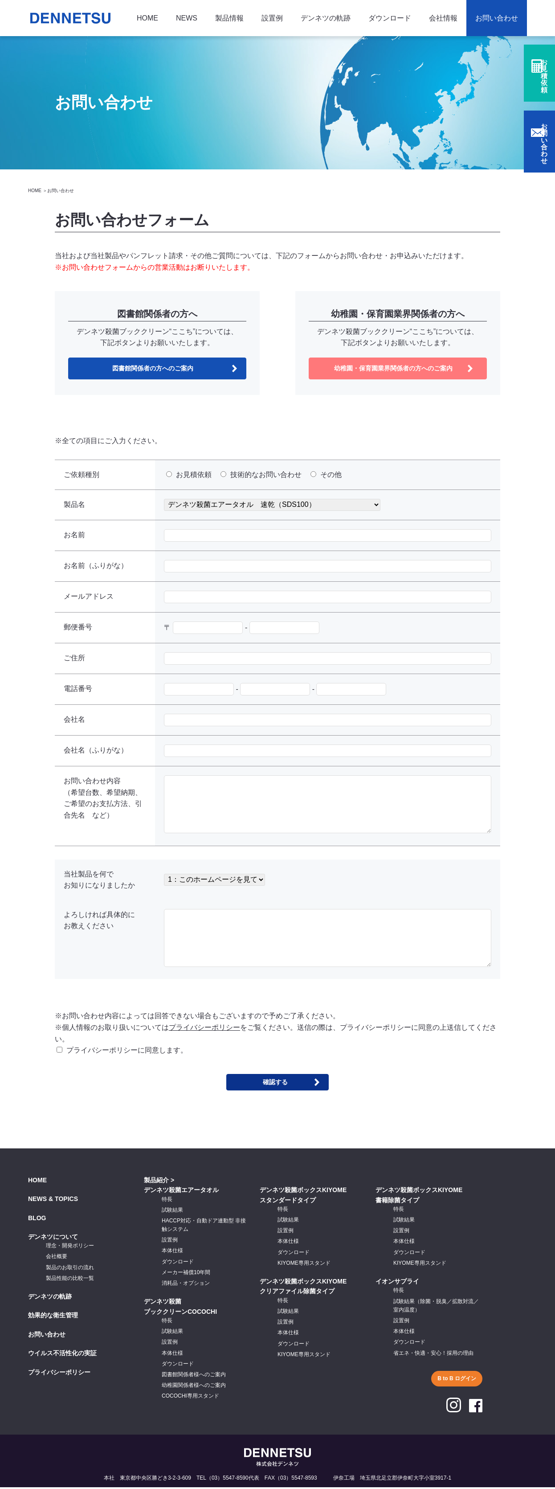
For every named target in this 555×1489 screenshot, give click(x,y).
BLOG (37, 1219)
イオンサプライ (397, 1283)
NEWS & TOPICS (53, 1201)
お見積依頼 (543, 85)
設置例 (272, 18)
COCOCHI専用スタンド (190, 1398)
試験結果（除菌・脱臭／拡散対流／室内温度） (436, 1307)
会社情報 (443, 18)
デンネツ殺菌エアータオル (181, 1192)
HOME (147, 18)
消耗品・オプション (186, 1285)
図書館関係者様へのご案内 (194, 1376)
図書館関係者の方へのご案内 (152, 369)
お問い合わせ (496, 18)
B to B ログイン (456, 1380)
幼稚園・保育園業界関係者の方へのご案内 (393, 369)
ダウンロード (389, 18)
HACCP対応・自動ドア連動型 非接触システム (204, 1226)
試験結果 (172, 1212)
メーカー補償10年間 (186, 1274)
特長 (167, 1201)
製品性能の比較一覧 (70, 1280)
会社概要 (56, 1258)
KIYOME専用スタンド (304, 1265)
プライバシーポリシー (204, 1028)
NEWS (186, 18)
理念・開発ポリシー (70, 1248)
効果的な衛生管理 (53, 1317)
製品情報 (229, 18)
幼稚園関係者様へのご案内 (194, 1387)
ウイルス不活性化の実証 (62, 1355)
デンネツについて (53, 1238)
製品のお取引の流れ (70, 1269)
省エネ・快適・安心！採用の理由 (433, 1355)
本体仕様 (172, 1253)
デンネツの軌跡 (326, 18)
